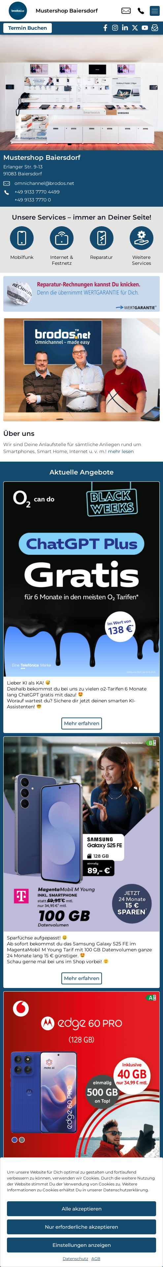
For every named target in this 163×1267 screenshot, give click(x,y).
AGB (95, 1258)
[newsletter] (155, 28)
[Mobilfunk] (21, 244)
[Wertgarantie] (81, 294)
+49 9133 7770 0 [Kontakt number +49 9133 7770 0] (33, 200)
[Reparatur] (101, 244)
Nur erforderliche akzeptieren (81, 1227)
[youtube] (145, 28)
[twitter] (135, 28)
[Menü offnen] (155, 11)
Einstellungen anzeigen (81, 1245)
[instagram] (115, 28)
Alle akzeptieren (82, 1209)
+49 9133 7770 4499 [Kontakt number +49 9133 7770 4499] (141, 11)
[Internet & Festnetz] (61, 247)
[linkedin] (125, 28)
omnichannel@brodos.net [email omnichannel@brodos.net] (126, 11)
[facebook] (105, 28)
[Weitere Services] (141, 247)
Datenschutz (75, 1258)
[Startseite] (17, 11)
